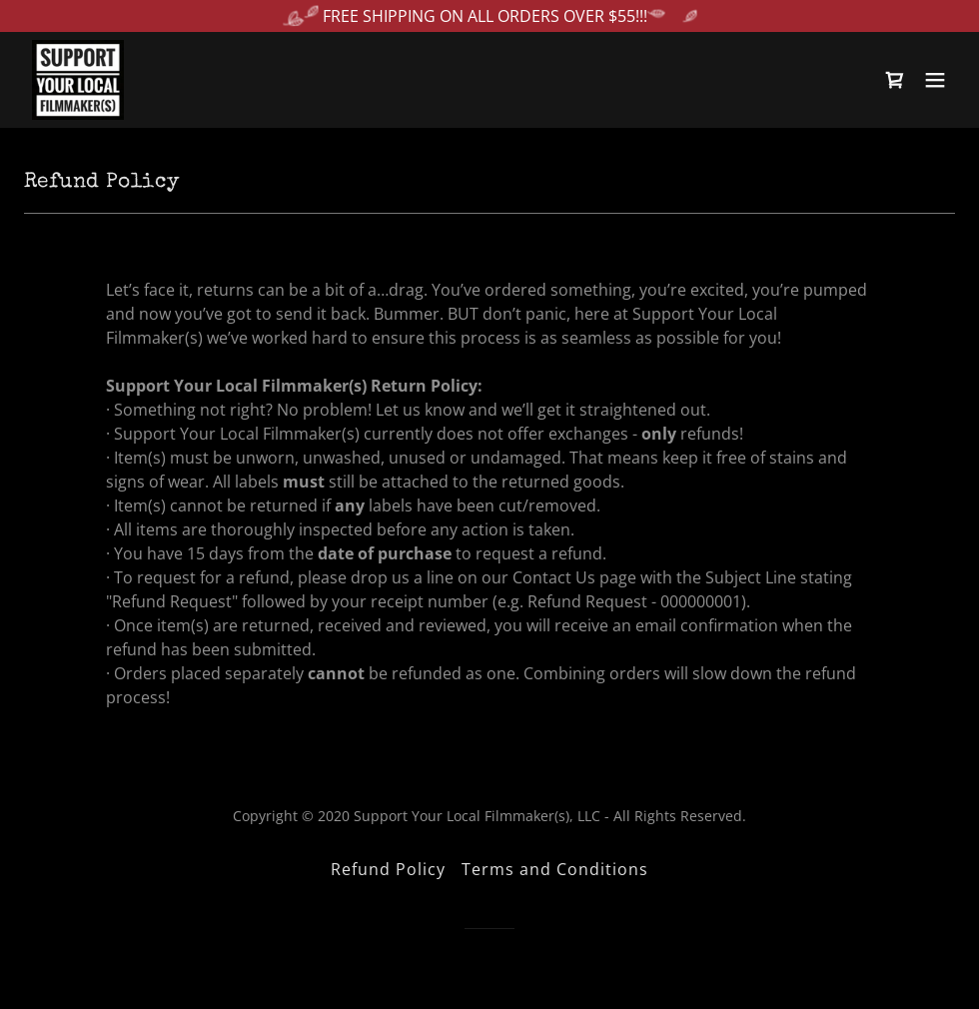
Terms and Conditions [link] (555, 869)
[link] (78, 80)
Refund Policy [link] (388, 869)
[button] (935, 80)
